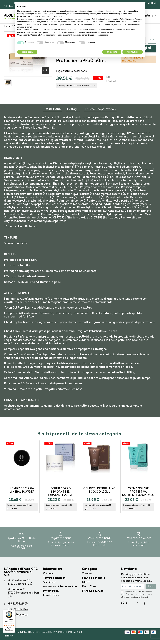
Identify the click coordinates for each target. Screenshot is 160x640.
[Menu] (13, 611)
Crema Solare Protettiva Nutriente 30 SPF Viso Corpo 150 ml (138, 493)
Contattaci (148, 3)
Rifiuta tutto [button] (111, 52)
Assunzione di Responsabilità (60, 586)
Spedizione (49, 582)
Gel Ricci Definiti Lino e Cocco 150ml (99, 490)
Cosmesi (87, 573)
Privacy (129, 594)
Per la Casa (89, 586)
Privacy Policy (51, 591)
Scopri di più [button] (27, 52)
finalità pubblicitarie (33, 24)
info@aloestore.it (18, 615)
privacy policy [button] (114, 11)
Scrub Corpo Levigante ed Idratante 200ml (60, 492)
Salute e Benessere (93, 578)
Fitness (86, 582)
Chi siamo (48, 573)
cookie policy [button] (56, 16)
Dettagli (72, 110)
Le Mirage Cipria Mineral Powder (21, 490)
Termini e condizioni (54, 578)
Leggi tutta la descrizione (71, 71)
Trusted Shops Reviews (100, 110)
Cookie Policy (51, 595)
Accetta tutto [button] (132, 52)
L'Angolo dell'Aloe (93, 591)
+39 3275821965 (18, 604)
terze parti (59, 19)
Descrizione (52, 110)
